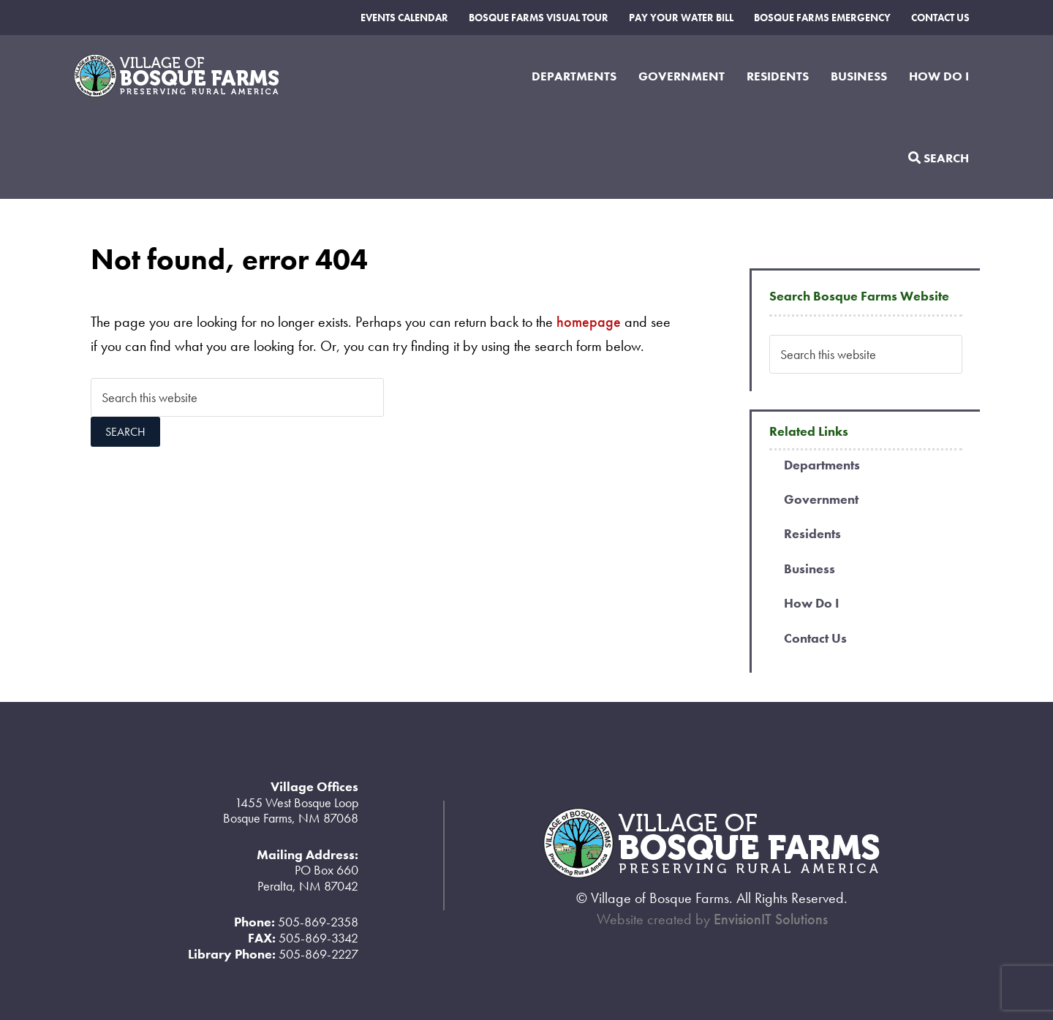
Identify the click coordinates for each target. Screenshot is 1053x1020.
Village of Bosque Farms (195, 76)
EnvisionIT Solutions (771, 919)
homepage (588, 321)
